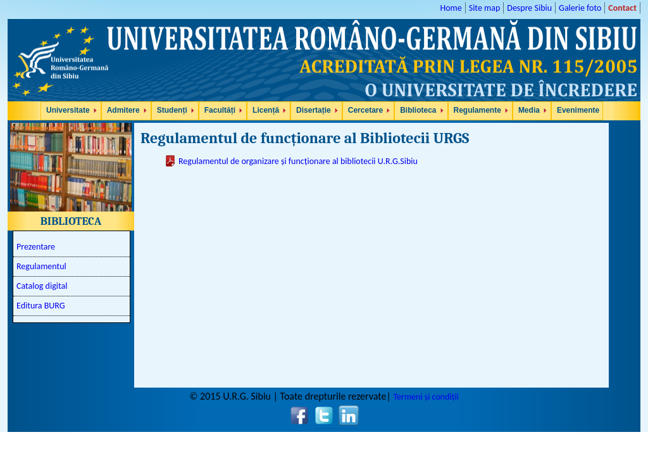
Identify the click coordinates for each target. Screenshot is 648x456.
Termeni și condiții (425, 396)
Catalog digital (41, 286)
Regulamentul (41, 266)
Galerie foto (580, 8)
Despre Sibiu (529, 8)
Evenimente (578, 110)
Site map (485, 8)
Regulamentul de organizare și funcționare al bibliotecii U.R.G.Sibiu (298, 161)
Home (450, 8)
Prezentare (35, 246)
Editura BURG (40, 305)
